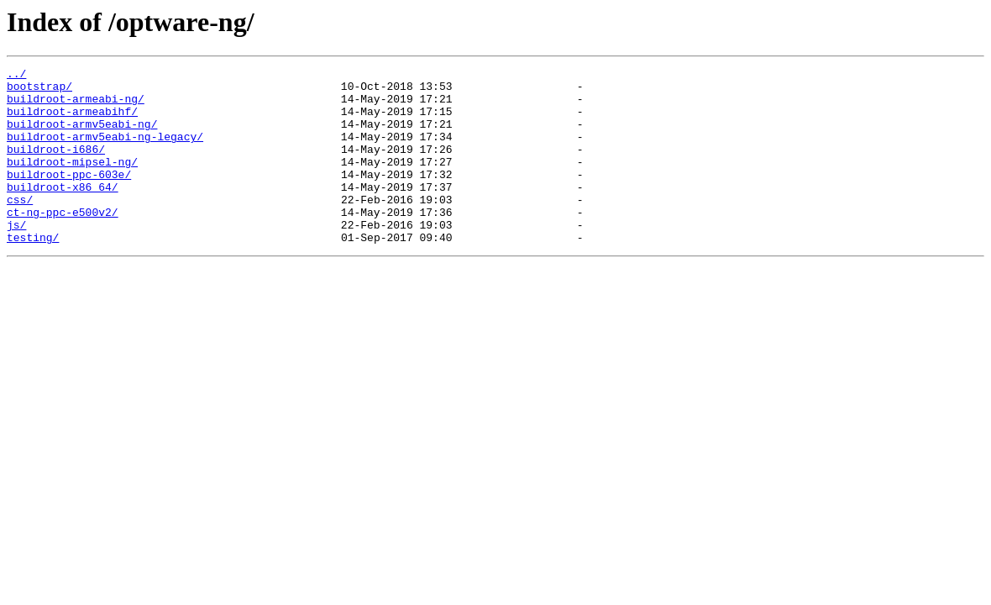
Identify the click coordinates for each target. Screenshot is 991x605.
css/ (20, 226)
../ (16, 75)
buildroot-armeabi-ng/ (75, 105)
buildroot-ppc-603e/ (69, 196)
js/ (16, 257)
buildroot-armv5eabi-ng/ (82, 136)
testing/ (33, 272)
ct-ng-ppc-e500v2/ (62, 242)
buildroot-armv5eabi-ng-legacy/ (105, 151)
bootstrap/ (39, 90)
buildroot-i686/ (56, 166)
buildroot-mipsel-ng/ (72, 181)
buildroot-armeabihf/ (72, 121)
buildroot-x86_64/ (62, 211)
